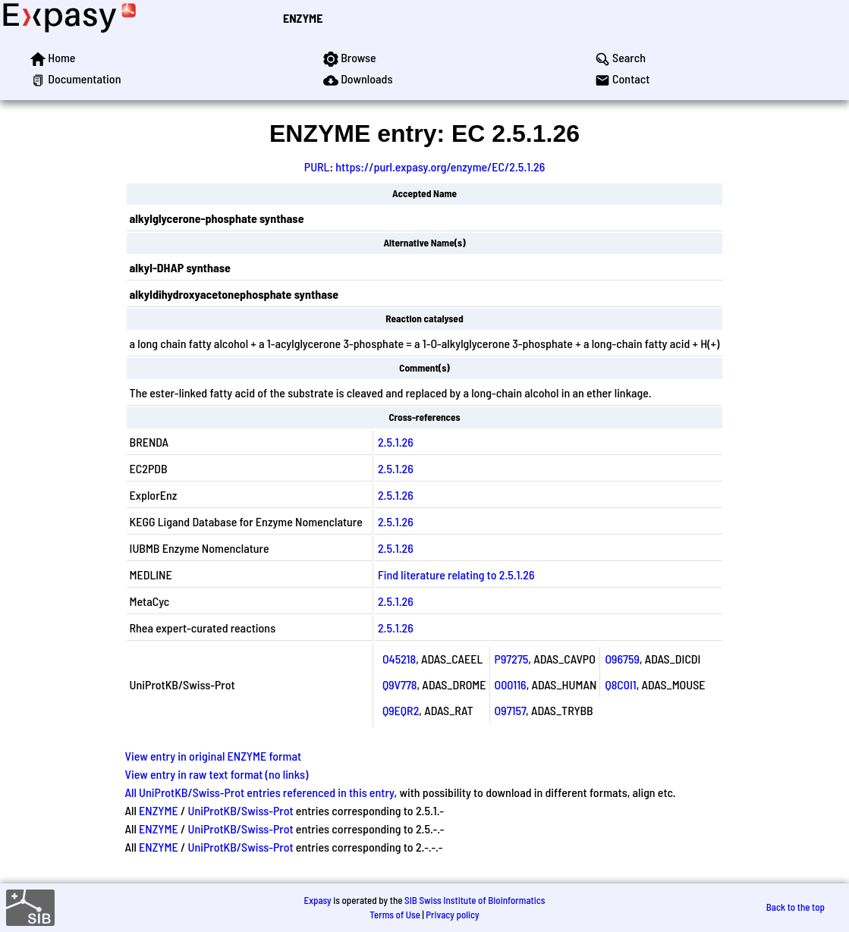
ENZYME (302, 18)
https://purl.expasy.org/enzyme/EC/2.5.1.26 (440, 166)
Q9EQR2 (400, 710)
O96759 (622, 658)
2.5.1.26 (395, 442)
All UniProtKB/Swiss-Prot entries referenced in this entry (260, 792)
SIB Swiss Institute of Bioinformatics (474, 900)
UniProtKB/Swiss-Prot (241, 810)
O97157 (511, 710)
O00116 (511, 684)
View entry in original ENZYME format (213, 755)
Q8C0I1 (620, 684)
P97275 (512, 658)
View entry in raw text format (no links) (217, 774)
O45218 (399, 658)
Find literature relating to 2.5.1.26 (456, 574)
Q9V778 (399, 684)
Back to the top (795, 907)
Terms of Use (394, 914)
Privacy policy (452, 914)
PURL (317, 166)
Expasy (317, 900)
